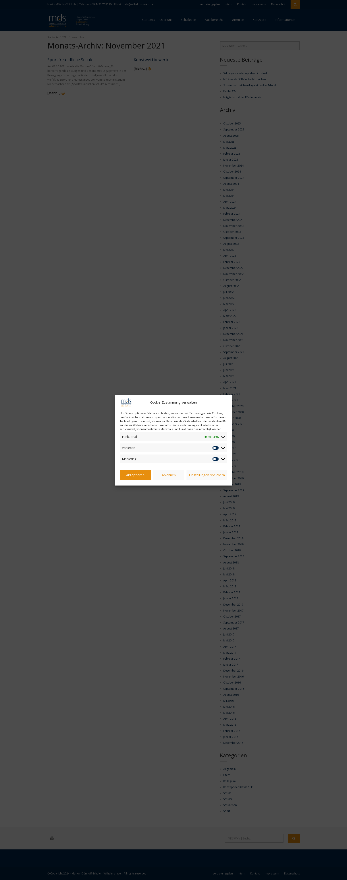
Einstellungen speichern (207, 476)
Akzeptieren (135, 476)
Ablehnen (169, 476)
